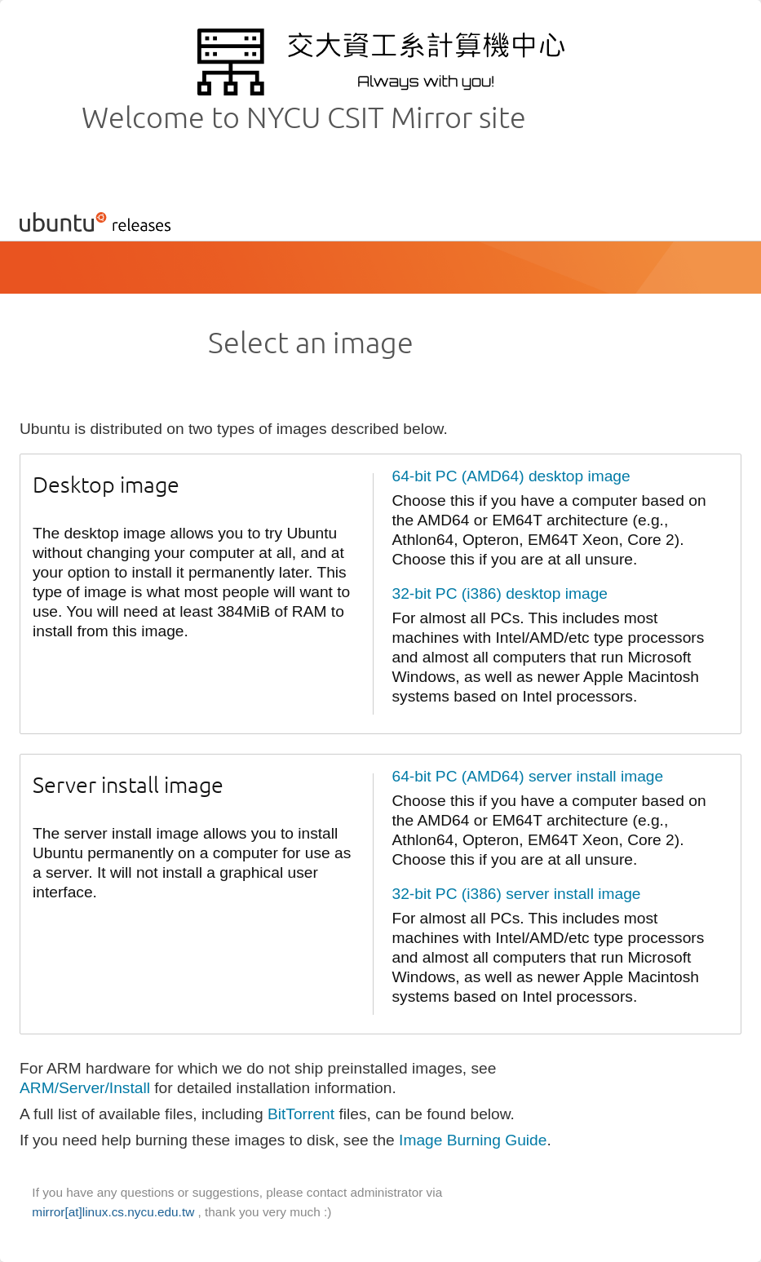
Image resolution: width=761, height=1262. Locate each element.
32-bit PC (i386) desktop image (500, 593)
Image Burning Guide (472, 1140)
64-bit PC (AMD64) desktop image (511, 476)
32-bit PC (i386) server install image (516, 893)
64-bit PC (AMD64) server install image (528, 776)
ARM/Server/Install (85, 1087)
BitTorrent (301, 1114)
